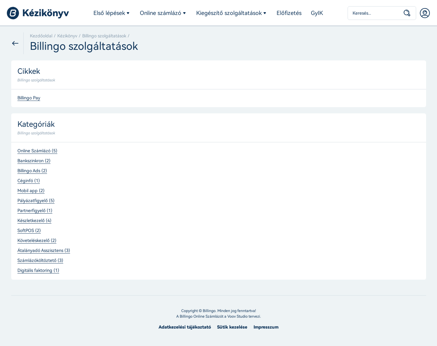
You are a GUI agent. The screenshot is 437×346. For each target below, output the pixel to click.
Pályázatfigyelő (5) (36, 200)
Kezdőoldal (41, 36)
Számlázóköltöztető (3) (40, 260)
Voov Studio (237, 316)
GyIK (317, 13)
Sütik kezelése (232, 327)
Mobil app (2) (31, 190)
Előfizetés (289, 13)
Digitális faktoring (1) (38, 270)
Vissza (17, 43)
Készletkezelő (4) (34, 220)
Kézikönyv (67, 36)
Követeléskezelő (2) (36, 240)
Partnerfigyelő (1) (34, 210)
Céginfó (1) (28, 180)
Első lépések (109, 13)
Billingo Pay (28, 98)
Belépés (424, 13)
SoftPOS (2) (29, 230)
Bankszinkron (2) (33, 161)
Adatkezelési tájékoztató (185, 327)
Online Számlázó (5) (37, 151)
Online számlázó (160, 13)
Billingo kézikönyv (38, 13)
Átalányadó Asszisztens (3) (43, 250)
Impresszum (266, 327)
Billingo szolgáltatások (104, 36)
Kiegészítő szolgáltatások (229, 13)
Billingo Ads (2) (32, 170)
